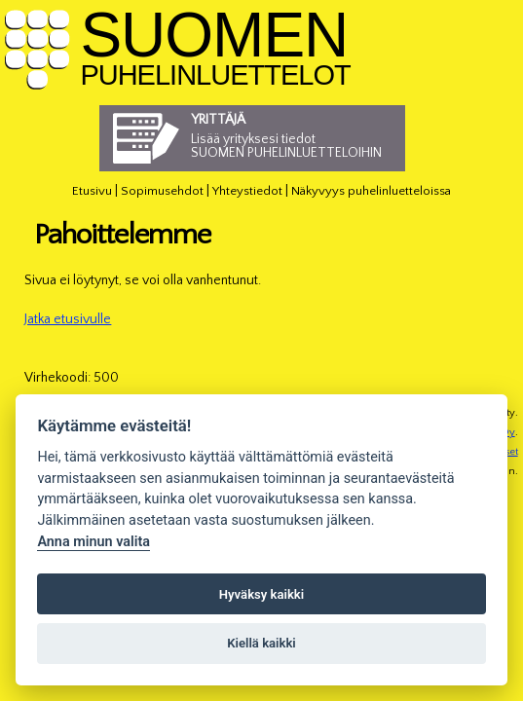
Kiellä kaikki (261, 643)
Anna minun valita (93, 542)
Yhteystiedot (247, 191)
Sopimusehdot (162, 191)
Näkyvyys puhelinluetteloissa (371, 191)
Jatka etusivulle (67, 319)
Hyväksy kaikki (261, 594)
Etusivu (92, 191)
